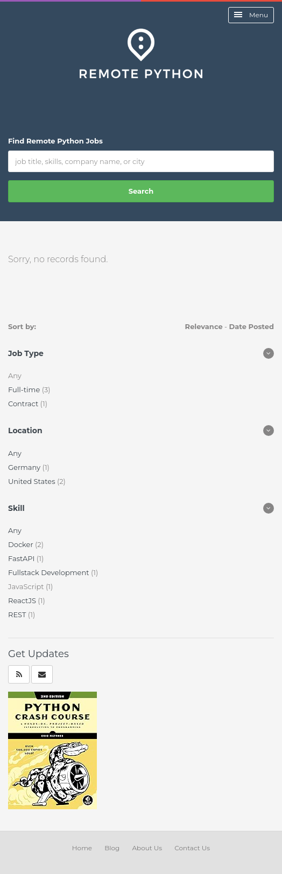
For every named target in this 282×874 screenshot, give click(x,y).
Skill (16, 508)
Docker (21, 544)
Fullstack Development (49, 572)
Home (82, 848)
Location (25, 430)
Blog (111, 848)
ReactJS (23, 600)
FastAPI (22, 558)
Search (141, 191)
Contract (24, 403)
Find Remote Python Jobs (55, 140)
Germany (25, 467)
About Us (147, 848)
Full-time (25, 389)
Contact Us (192, 848)
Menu (251, 15)
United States (32, 481)
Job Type (26, 353)
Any (15, 453)
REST (18, 614)
